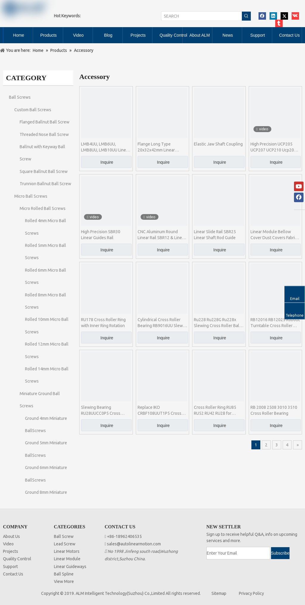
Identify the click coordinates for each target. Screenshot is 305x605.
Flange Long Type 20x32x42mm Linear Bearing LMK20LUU (156, 147)
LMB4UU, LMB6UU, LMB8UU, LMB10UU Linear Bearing (105, 147)
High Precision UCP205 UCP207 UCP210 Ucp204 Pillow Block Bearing (273, 147)
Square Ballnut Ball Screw (44, 171)
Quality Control (17, 558)
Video (8, 543)
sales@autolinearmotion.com (134, 543)
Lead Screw (64, 543)
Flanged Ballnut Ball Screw (44, 122)
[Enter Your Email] (238, 553)
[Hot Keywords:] (246, 16)
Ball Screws (20, 97)
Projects (10, 551)
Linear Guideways (70, 566)
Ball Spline (64, 574)
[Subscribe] (280, 553)
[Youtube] (299, 186)
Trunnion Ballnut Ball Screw (45, 183)
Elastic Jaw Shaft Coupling (218, 144)
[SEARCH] (201, 16)
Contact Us (13, 574)
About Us (11, 536)
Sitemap (218, 593)
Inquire (106, 162)
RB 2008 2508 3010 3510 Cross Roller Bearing (273, 410)
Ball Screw (64, 536)
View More (64, 581)
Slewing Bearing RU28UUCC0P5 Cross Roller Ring (100, 410)
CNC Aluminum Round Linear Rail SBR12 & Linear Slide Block (162, 235)
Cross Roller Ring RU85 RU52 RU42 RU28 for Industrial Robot (215, 410)
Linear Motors (67, 551)
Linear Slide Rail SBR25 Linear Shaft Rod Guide (215, 234)
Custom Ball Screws (32, 109)
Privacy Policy (251, 593)
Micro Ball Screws (30, 196)
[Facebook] (299, 197)
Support (10, 566)
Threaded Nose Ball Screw (44, 134)
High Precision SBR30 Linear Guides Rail (100, 234)
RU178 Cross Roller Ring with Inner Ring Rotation (103, 322)
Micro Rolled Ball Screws (43, 208)
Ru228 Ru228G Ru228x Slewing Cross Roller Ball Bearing (217, 323)
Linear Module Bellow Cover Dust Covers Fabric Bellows (273, 235)
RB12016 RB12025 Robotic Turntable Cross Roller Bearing (275, 323)
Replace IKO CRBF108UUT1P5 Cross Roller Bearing (159, 410)
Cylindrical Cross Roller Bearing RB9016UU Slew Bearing (160, 323)
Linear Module (67, 558)
